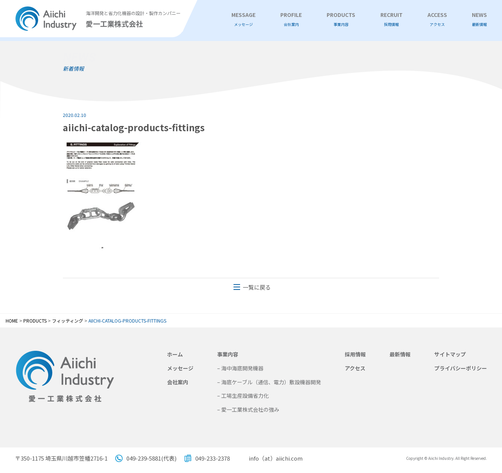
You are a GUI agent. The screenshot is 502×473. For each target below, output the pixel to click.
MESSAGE (243, 19)
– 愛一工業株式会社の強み (248, 409)
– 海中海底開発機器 (240, 368)
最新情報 (400, 354)
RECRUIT (391, 19)
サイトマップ (450, 354)
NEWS (479, 19)
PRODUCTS (341, 19)
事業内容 (227, 354)
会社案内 (177, 382)
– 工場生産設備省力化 (243, 395)
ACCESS (437, 19)
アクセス (355, 368)
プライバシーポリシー (460, 368)
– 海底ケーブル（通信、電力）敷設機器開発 (269, 382)
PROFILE (291, 19)
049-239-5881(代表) (151, 458)
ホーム (175, 354)
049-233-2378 (212, 458)
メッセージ (180, 368)
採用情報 (355, 354)
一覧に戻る (257, 287)
